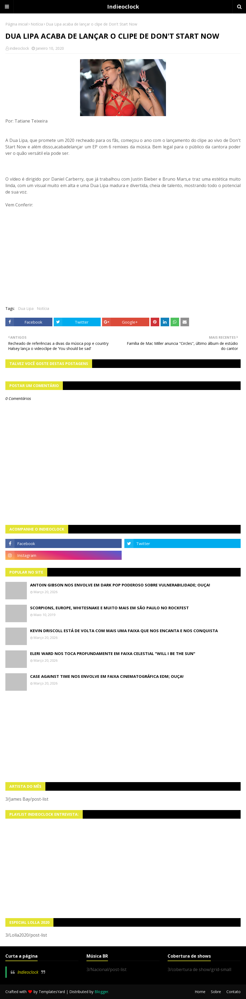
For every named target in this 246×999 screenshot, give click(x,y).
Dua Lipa (26, 308)
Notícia (37, 24)
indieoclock (19, 48)
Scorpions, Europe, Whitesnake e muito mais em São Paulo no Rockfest (109, 607)
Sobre (216, 991)
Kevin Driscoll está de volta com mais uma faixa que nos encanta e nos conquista (124, 630)
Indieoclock (123, 6)
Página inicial (16, 24)
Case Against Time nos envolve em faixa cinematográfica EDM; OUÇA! (106, 676)
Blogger (101, 991)
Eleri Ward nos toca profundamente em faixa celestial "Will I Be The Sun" (112, 653)
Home (200, 991)
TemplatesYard (52, 991)
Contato (233, 991)
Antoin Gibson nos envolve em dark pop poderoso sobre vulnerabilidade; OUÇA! (120, 585)
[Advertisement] (123, 736)
